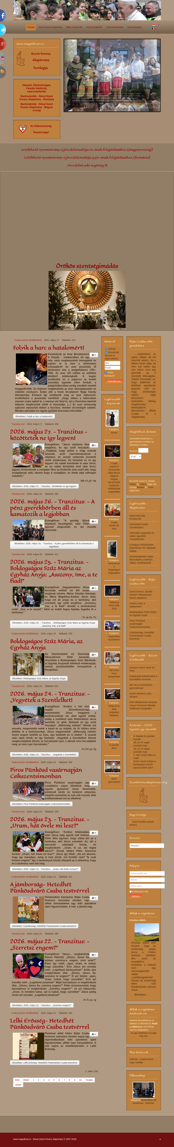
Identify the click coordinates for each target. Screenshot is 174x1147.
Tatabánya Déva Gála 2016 (114, 605)
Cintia (151, 487)
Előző (26, 1080)
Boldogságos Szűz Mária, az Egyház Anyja (46, 645)
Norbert (140, 487)
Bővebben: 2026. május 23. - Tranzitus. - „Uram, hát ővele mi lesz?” (45, 869)
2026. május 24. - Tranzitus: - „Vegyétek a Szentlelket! (50, 697)
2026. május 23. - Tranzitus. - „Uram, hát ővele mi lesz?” (49, 823)
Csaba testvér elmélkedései (28, 340)
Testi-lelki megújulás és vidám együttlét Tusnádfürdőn (142, 536)
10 (124, 108)
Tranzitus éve (18, 424)
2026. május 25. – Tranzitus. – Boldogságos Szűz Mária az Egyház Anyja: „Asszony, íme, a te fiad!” (53, 571)
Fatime (133, 484)
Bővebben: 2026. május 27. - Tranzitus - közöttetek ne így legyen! (44, 486)
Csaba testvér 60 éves (114, 525)
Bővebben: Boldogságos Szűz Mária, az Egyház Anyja (38, 678)
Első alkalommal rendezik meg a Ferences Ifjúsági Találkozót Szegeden (143, 705)
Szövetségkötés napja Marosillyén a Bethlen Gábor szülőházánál (141, 559)
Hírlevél (111, 349)
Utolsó (18, 1084)
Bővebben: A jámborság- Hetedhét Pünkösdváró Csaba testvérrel (44, 926)
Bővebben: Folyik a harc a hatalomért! (34, 416)
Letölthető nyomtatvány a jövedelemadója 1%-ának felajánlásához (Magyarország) (87, 149)
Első (17, 1080)
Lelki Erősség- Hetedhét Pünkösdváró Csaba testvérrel (49, 1024)
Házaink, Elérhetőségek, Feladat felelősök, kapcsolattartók (36, 88)
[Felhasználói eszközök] (94, 355)
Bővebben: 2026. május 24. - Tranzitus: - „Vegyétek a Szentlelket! (44, 754)
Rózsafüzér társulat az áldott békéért (112, 355)
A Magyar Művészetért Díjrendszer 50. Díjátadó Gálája (143, 547)
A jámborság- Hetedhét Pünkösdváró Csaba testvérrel (49, 888)
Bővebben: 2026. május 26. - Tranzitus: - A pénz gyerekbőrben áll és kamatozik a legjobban (54, 545)
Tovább (89, 1080)
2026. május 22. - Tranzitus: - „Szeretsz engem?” (50, 945)
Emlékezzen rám (140, 891)
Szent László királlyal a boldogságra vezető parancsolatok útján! (144, 764)
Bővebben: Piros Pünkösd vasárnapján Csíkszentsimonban (41, 804)
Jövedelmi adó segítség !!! (87, 165)
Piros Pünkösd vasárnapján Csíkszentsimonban (46, 773)
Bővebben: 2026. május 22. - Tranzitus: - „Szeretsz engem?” (41, 1005)
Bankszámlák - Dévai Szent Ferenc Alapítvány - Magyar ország (36, 107)
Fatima (143, 484)
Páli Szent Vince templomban (114, 673)
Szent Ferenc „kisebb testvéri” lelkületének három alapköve (141, 594)
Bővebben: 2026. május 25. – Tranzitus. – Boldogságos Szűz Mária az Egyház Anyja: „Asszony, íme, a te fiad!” (53, 624)
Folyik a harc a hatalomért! (48, 348)
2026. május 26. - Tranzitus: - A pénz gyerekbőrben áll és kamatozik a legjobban (52, 508)
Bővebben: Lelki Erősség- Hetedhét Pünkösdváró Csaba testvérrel (44, 1062)
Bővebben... (141, 994)
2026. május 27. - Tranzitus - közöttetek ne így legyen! (48, 435)
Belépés (136, 896)
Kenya (114, 432)
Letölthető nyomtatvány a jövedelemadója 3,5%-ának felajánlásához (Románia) (87, 157)
